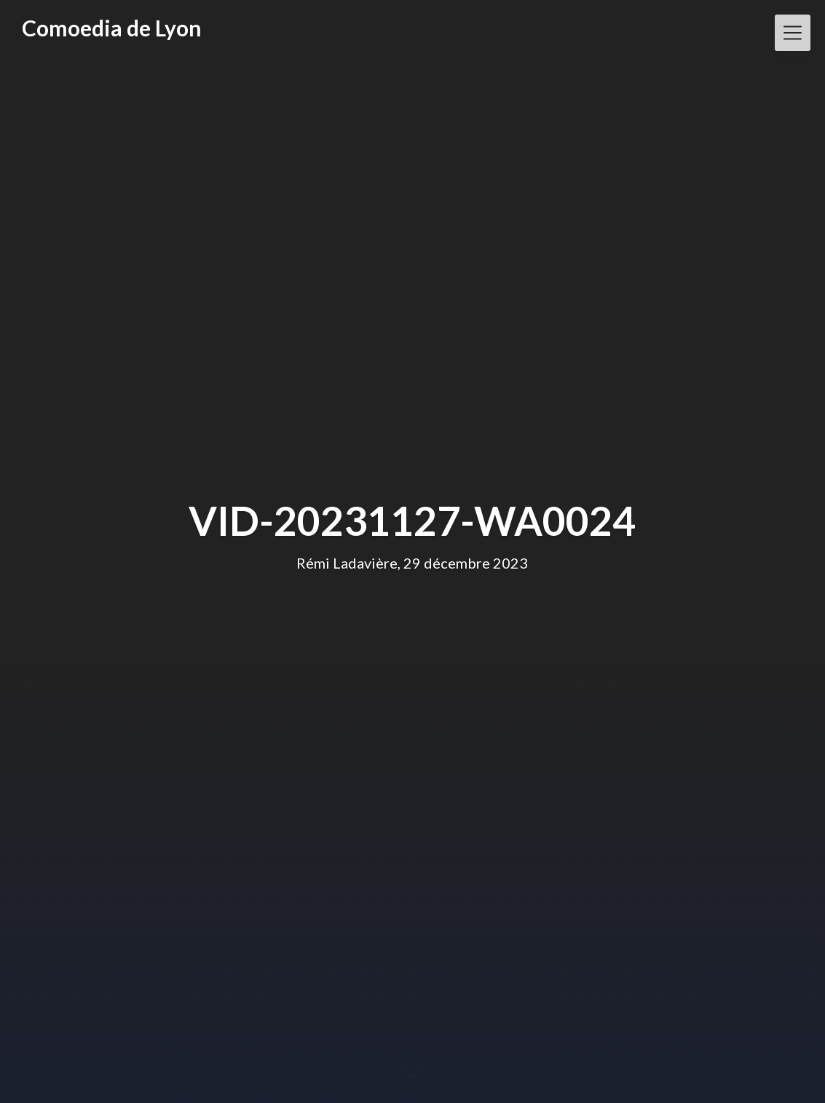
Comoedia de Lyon (112, 28)
